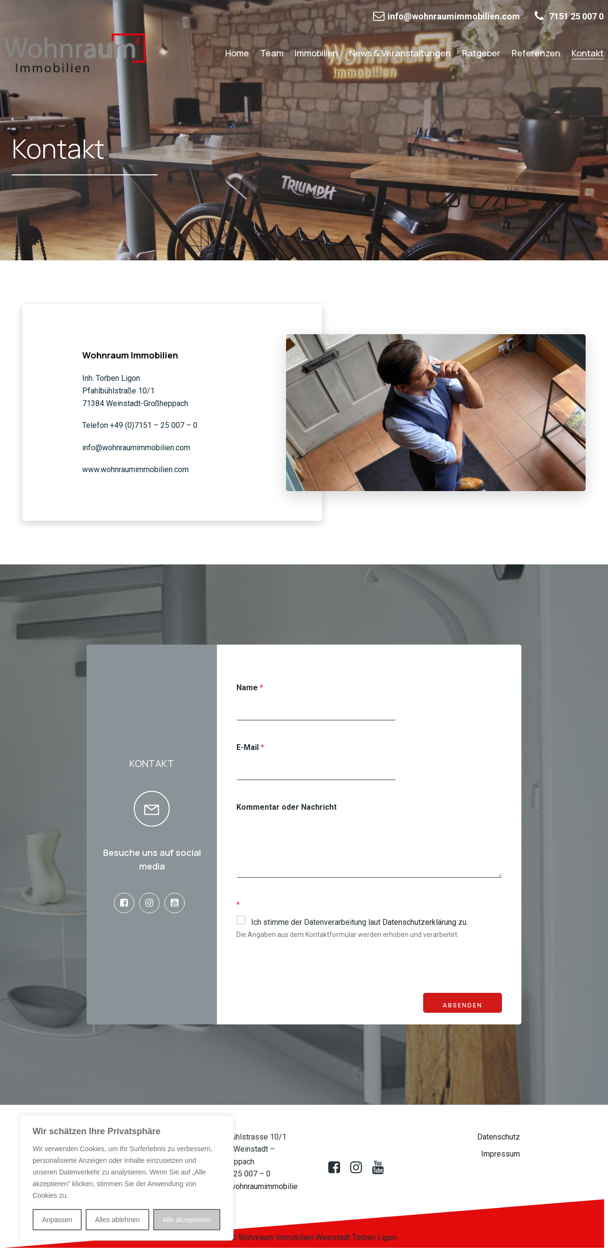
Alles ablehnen (117, 1220)
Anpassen (57, 1220)
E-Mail (250, 748)
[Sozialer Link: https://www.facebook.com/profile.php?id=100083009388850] (126, 904)
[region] (126, 1178)
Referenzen (536, 53)
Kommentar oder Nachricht (286, 808)
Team (272, 53)
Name (249, 688)
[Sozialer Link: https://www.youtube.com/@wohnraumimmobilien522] (177, 904)
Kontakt (588, 53)
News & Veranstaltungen (400, 53)
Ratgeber (481, 53)
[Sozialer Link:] (360, 1168)
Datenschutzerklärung (419, 923)
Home (237, 53)
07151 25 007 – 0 (240, 1174)
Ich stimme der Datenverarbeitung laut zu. (359, 923)
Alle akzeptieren (186, 1220)
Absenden (463, 1006)
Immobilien (316, 53)
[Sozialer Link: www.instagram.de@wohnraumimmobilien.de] (151, 904)
